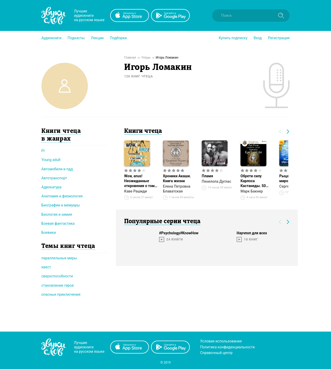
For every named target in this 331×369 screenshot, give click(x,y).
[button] (51, 38)
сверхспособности (57, 276)
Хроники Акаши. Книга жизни (177, 178)
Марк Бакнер (251, 191)
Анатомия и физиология (61, 196)
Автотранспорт (54, 178)
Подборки (118, 38)
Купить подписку (233, 38)
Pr (43, 151)
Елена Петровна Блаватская (176, 188)
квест (46, 267)
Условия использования (221, 341)
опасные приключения (60, 294)
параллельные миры (59, 258)
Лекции (97, 38)
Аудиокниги (51, 38)
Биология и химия (56, 214)
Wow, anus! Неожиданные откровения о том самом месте (139, 181)
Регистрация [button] (279, 38)
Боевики (48, 232)
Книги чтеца (143, 131)
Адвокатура (51, 187)
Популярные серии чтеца (162, 222)
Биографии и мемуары (60, 205)
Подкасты (76, 38)
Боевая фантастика (57, 223)
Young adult (51, 160)
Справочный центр (216, 353)
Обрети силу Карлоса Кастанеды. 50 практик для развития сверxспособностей (257, 181)
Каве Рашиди (135, 191)
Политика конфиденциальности (227, 347)
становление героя (57, 285)
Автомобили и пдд (57, 169)
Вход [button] (258, 38)
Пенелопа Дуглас (216, 181)
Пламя (207, 176)
